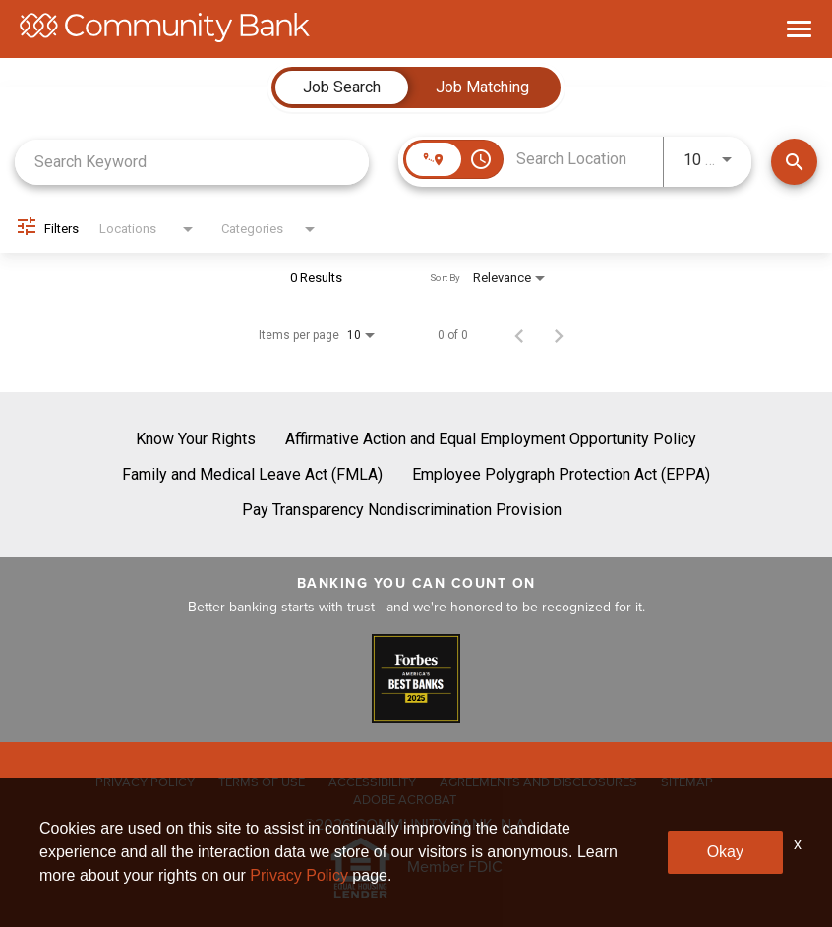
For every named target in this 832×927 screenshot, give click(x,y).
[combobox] (191, 162)
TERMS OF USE (261, 782)
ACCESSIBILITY (372, 782)
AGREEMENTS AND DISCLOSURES (538, 782)
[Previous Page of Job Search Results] (519, 335)
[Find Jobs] (794, 162)
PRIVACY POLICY (145, 782)
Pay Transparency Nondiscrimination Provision (402, 509)
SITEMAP (687, 782)
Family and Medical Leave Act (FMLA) (252, 474)
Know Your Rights (196, 439)
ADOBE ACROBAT (404, 799)
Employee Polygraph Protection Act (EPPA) (561, 474)
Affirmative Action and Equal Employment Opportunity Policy (490, 439)
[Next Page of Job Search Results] (558, 335)
